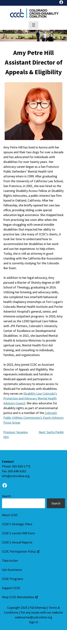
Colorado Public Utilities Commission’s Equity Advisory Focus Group (33, 418)
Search (6, 496)
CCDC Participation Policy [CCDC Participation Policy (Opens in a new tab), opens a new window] (20, 551)
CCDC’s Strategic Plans (17, 524)
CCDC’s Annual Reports (17, 542)
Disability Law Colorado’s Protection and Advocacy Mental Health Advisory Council (30, 398)
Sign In (33, 622)
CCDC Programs (12, 579)
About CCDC (10, 515)
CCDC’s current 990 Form (18, 533)
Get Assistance (12, 570)
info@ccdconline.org (15, 476)
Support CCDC (11, 588)
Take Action (10, 560)
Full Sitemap (38, 608)
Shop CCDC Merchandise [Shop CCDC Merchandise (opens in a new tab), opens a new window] (20, 597)
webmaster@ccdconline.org (33, 617)
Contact (8, 461)
